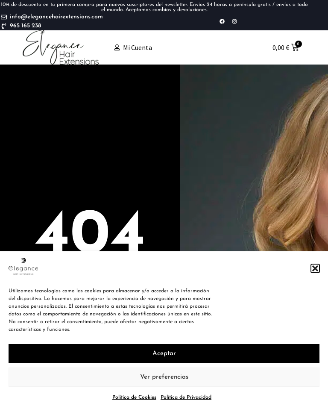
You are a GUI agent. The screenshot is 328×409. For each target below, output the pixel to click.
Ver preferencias (164, 377)
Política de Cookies (134, 397)
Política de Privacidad (186, 397)
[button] (315, 268)
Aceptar (164, 353)
